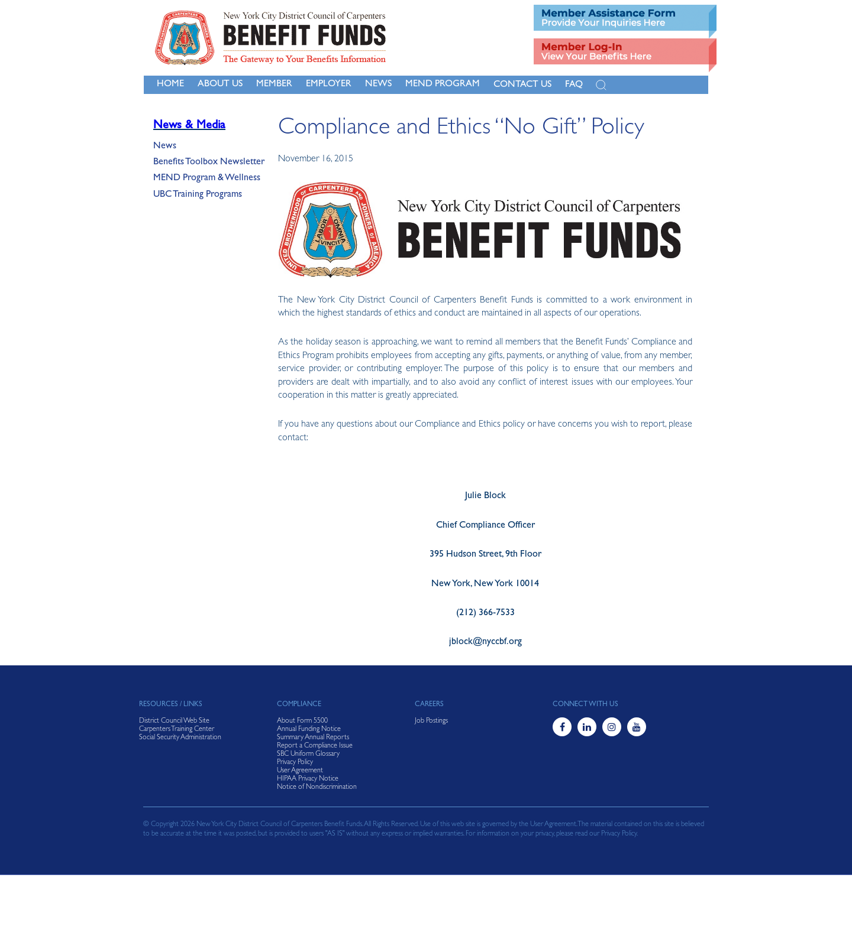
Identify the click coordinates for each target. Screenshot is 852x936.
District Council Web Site (174, 721)
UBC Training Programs (197, 195)
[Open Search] (601, 85)
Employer (328, 84)
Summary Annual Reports (313, 738)
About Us (220, 84)
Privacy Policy (295, 762)
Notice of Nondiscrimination (317, 787)
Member (274, 84)
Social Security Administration (180, 738)
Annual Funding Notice (309, 729)
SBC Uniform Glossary (308, 754)
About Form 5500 (302, 721)
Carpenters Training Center (176, 729)
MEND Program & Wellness (206, 178)
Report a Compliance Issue (315, 746)
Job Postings (431, 721)
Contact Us (522, 85)
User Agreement (300, 771)
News (164, 146)
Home (170, 84)
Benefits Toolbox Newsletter (208, 162)
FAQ (574, 85)
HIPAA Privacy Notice (307, 779)
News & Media (189, 126)
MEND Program (442, 84)
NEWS (378, 84)
